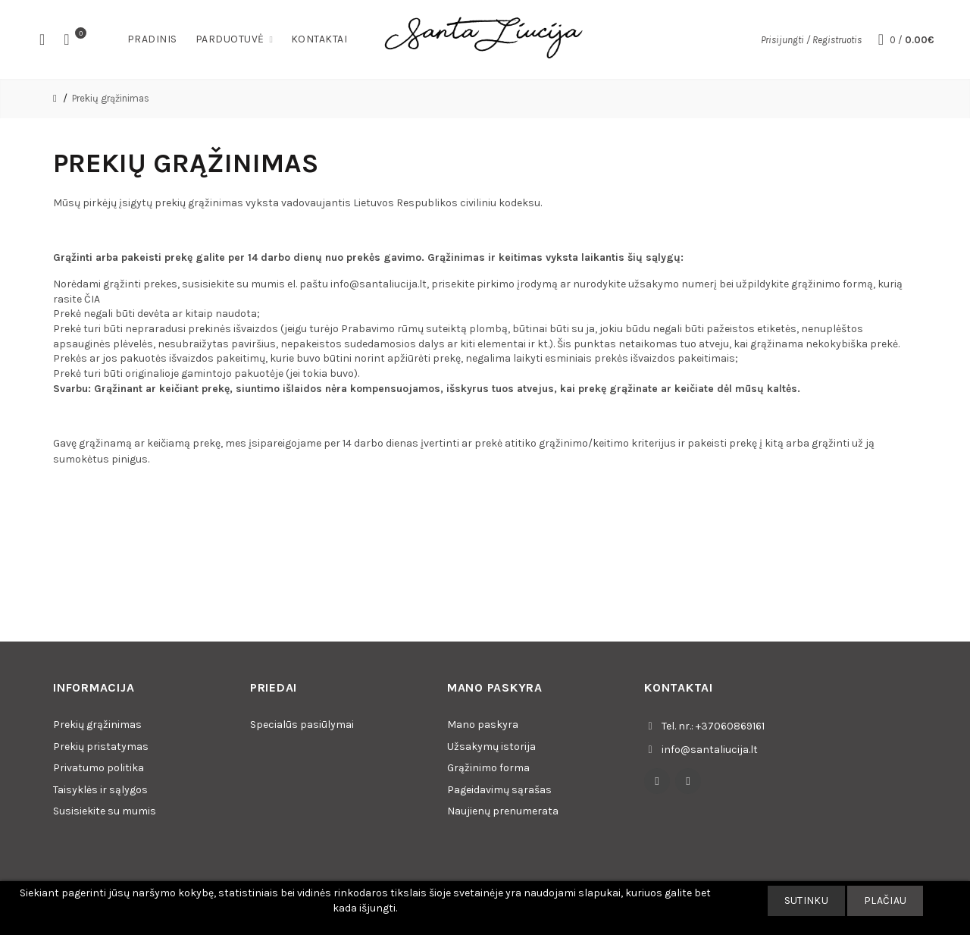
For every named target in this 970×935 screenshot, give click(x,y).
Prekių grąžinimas (110, 98)
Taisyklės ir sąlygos (100, 789)
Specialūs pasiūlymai (302, 724)
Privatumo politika (98, 767)
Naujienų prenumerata (503, 811)
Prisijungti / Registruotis (811, 39)
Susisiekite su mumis (104, 811)
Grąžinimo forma (488, 767)
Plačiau (885, 900)
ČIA (92, 299)
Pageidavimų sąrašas (499, 789)
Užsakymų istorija (491, 746)
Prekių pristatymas (101, 746)
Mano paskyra (482, 724)
